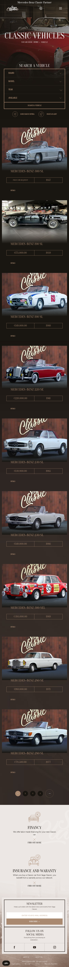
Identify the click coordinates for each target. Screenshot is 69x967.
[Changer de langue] (42, 8)
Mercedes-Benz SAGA (51, 964)
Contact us (38, 957)
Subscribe (34, 922)
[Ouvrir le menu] (60, 8)
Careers (37, 964)
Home (36, 42)
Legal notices (16, 964)
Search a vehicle (34, 105)
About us (26, 957)
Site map (27, 964)
